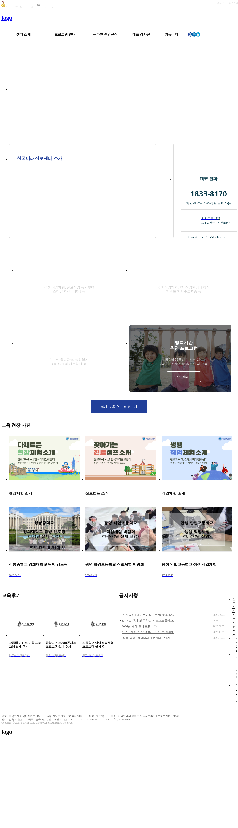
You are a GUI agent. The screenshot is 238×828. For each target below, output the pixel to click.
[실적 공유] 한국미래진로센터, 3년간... (147, 637)
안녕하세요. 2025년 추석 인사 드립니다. (148, 632)
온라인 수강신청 (105, 34)
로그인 (220, 2)
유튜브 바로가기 (53, 5)
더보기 (106, 596)
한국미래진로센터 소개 (233, 617)
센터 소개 (23, 34)
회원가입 (233, 2)
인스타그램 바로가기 (45, 5)
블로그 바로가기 (38, 5)
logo (6, 17)
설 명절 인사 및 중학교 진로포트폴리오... (148, 620)
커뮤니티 (171, 34)
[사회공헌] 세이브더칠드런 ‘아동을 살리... (149, 614)
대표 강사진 (141, 34)
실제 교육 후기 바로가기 (119, 407)
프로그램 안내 (64, 34)
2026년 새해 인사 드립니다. (140, 626)
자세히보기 (69, 304)
